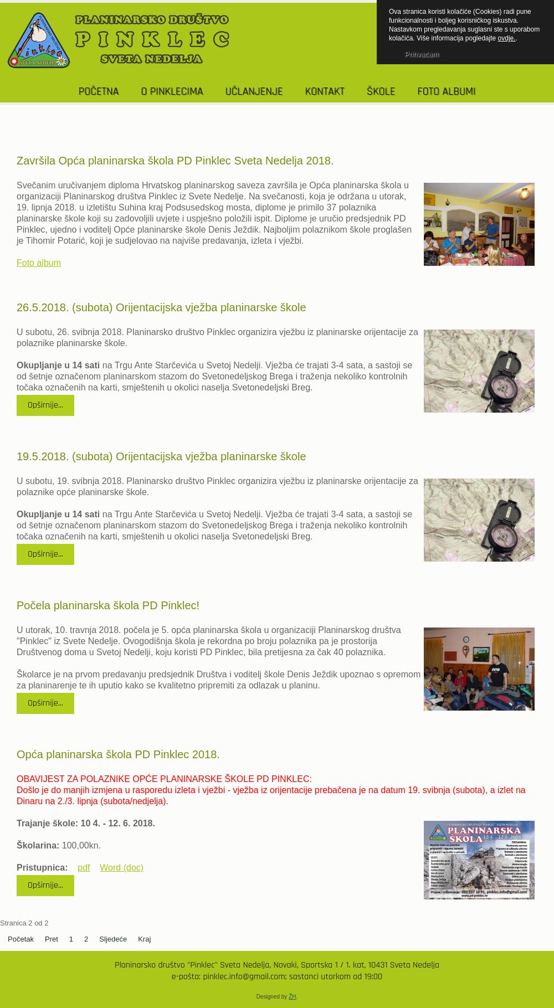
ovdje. (507, 38)
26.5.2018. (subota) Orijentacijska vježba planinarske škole (161, 307)
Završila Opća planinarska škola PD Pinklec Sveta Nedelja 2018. (175, 161)
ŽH (292, 997)
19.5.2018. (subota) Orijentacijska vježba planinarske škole (161, 456)
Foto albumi (446, 91)
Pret (51, 939)
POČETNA (99, 91)
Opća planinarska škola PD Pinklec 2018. (118, 754)
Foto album (39, 263)
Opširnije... (45, 405)
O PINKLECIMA (172, 91)
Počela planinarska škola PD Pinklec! (108, 605)
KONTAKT (324, 91)
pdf (84, 867)
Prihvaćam (421, 54)
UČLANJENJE (254, 91)
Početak (21, 939)
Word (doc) (121, 867)
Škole (381, 91)
